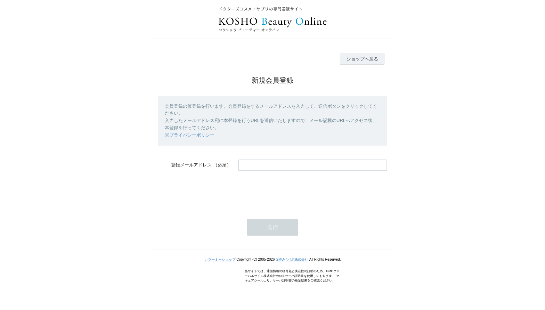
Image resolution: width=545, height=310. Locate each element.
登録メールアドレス (191, 165)
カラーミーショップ (220, 259)
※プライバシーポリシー (189, 135)
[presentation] (291, 191)
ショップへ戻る (362, 59)
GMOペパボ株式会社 (292, 259)
